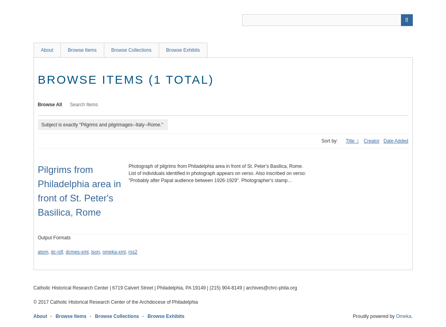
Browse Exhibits (183, 50)
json (95, 252)
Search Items (84, 104)
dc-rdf (57, 252)
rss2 (132, 252)
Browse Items (82, 50)
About (47, 50)
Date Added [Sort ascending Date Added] (396, 141)
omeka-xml (114, 252)
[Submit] (407, 20)
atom (43, 252)
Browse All (50, 104)
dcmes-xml (77, 252)
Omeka (403, 316)
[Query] (327, 20)
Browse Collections (131, 50)
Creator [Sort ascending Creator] (372, 141)
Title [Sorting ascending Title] (351, 141)
